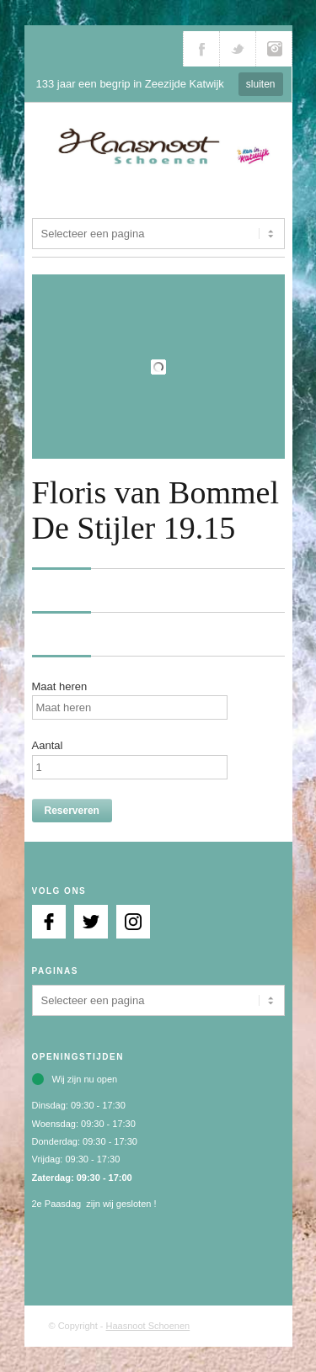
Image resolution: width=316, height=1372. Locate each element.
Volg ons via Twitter (237, 48)
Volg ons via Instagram (274, 48)
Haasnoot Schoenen (148, 1326)
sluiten (261, 84)
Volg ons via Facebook (201, 48)
